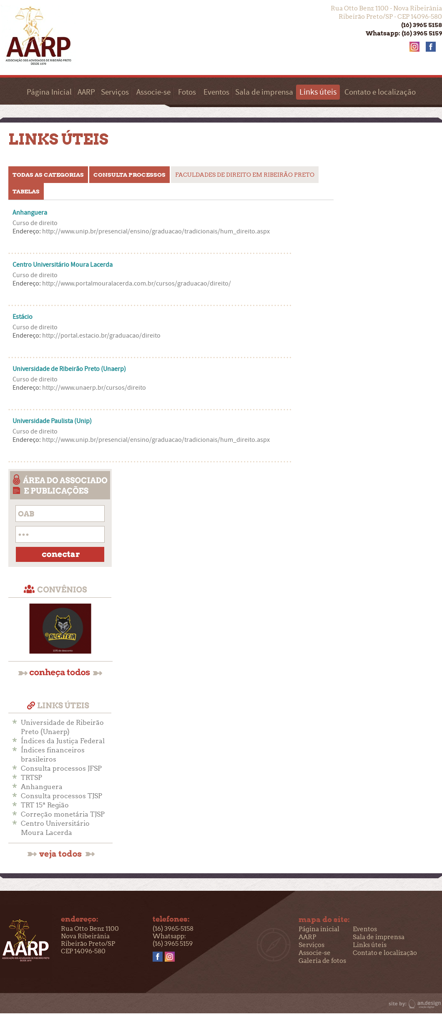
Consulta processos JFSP (61, 768)
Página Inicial (49, 92)
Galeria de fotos (322, 961)
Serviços (115, 92)
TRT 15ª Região (45, 805)
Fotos (187, 92)
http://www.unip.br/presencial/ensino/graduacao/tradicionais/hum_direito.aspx (156, 231)
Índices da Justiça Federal (63, 741)
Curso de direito (35, 223)
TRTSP (31, 778)
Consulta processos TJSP (61, 796)
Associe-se (153, 92)
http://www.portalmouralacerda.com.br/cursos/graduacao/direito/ (136, 283)
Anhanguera (42, 787)
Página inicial (319, 929)
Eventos (216, 92)
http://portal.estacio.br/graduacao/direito (101, 335)
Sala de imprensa (264, 92)
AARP (86, 92)
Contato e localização (380, 92)
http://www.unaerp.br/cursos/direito (94, 387)
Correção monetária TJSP (63, 814)
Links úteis (370, 945)
